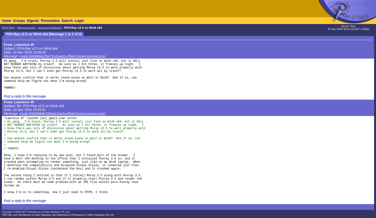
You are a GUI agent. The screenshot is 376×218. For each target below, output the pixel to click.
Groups (19, 21)
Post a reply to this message (25, 96)
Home (6, 21)
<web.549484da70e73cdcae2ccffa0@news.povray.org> (62, 56)
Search (67, 21)
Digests (33, 21)
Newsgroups (26, 28)
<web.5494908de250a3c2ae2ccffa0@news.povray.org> (62, 113)
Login (79, 21)
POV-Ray (8, 28)
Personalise (50, 21)
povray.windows (49, 28)
